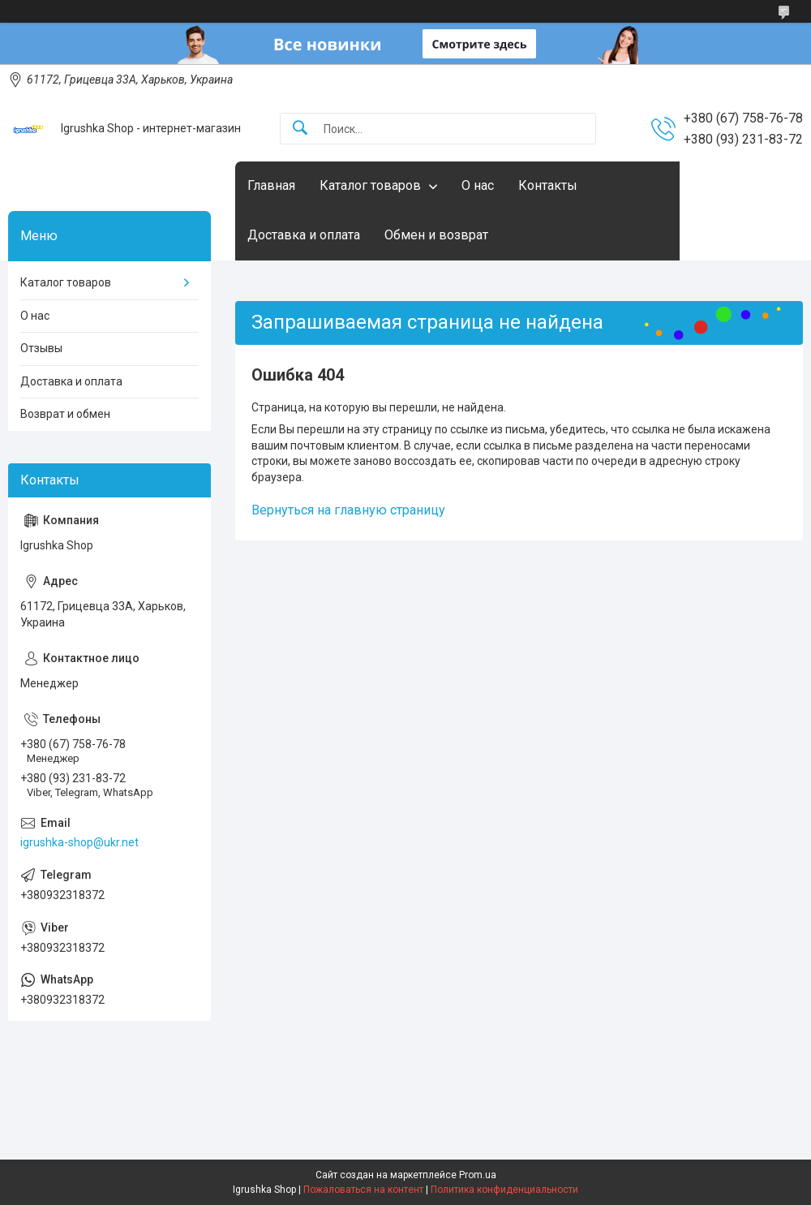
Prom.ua (477, 1175)
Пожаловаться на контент (363, 1189)
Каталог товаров (370, 185)
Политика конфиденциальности (504, 1189)
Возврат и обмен (65, 413)
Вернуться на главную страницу (348, 510)
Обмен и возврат (436, 235)
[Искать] (300, 128)
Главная (271, 185)
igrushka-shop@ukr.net (79, 842)
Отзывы (41, 348)
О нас (477, 185)
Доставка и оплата (303, 235)
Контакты (547, 185)
